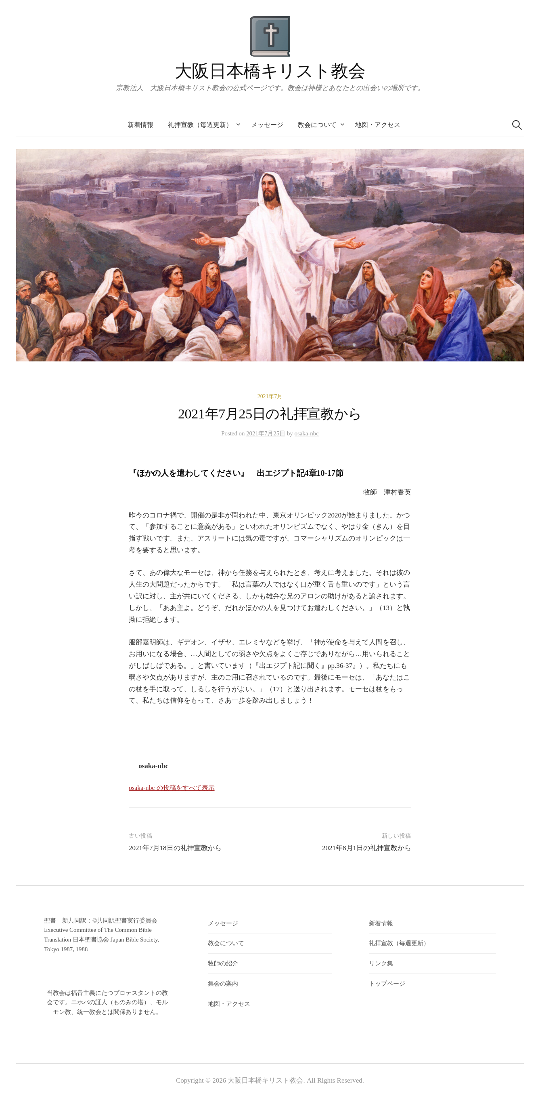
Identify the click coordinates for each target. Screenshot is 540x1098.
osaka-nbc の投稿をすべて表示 (172, 787)
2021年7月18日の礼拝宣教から (175, 848)
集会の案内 (223, 983)
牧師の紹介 (223, 963)
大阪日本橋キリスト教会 (270, 70)
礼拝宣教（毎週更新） (200, 124)
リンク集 (381, 963)
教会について (317, 124)
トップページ (387, 983)
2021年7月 (270, 396)
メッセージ (267, 124)
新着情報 (140, 124)
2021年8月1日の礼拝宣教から (366, 848)
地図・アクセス (377, 124)
